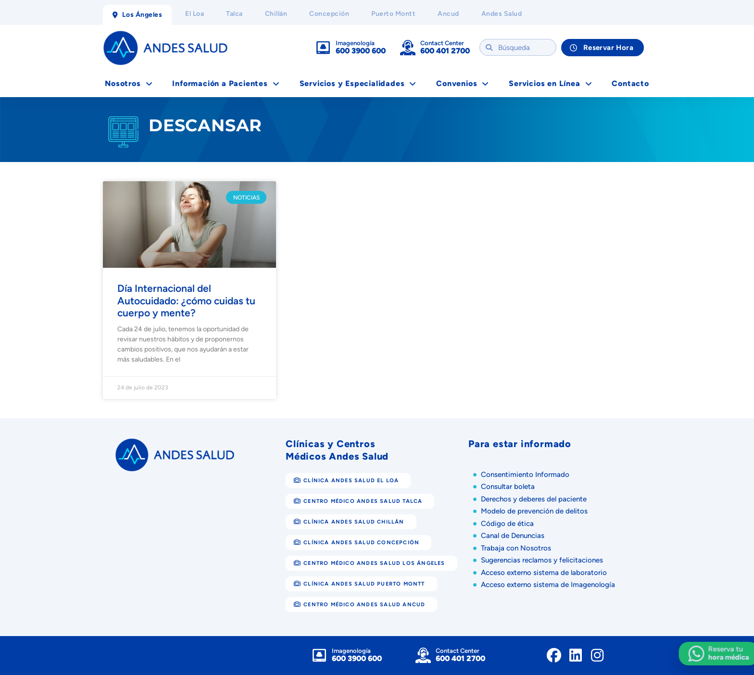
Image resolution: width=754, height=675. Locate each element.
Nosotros (128, 83)
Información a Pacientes (225, 83)
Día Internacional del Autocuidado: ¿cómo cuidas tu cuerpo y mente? (186, 300)
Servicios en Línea (550, 83)
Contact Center (442, 43)
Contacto (630, 83)
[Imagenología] (323, 47)
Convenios (462, 83)
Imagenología (355, 43)
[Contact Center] (407, 47)
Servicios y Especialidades (358, 83)
